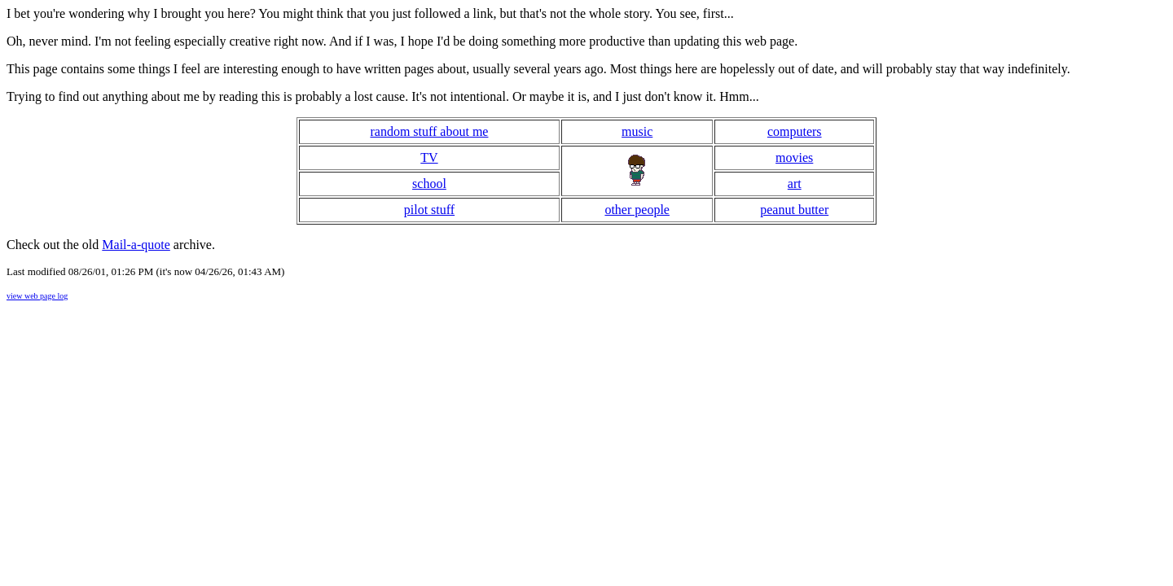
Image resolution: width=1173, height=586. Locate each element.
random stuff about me (429, 131)
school (429, 183)
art (795, 183)
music (637, 131)
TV (428, 157)
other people (637, 209)
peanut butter (794, 209)
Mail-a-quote (136, 244)
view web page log (37, 295)
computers (794, 131)
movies (794, 157)
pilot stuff (429, 209)
